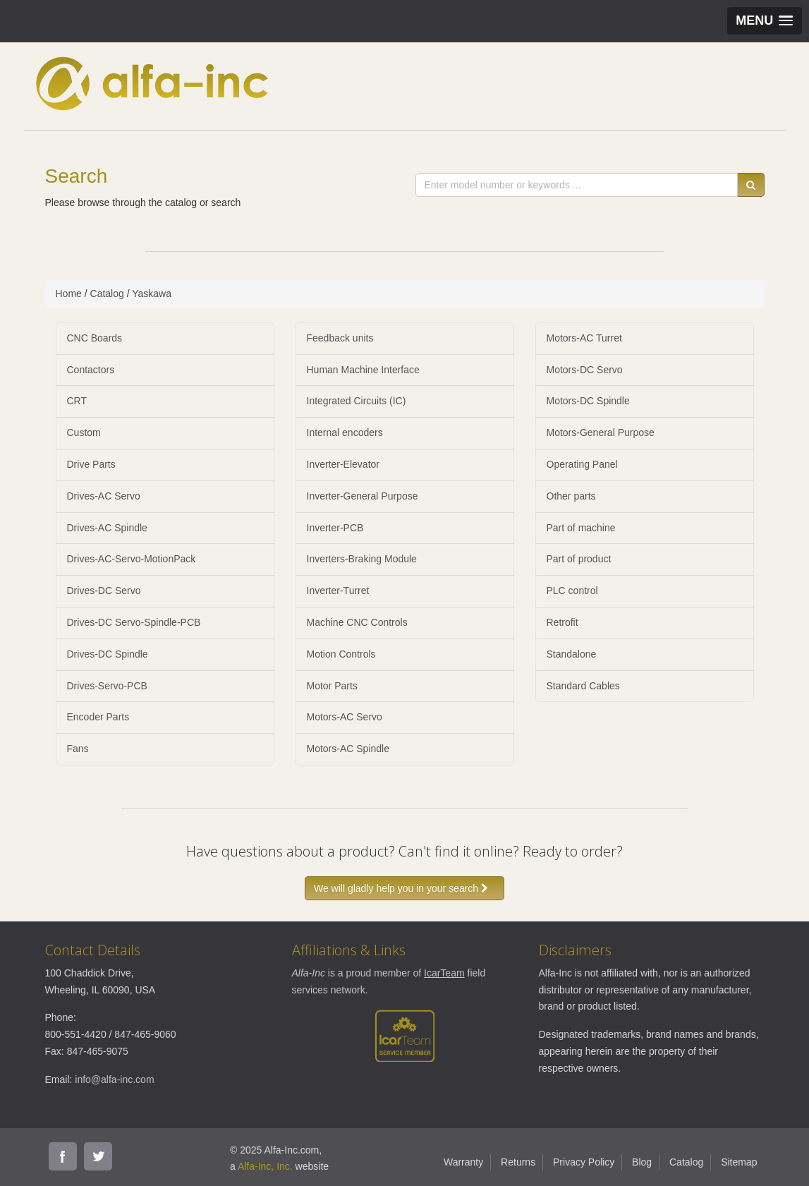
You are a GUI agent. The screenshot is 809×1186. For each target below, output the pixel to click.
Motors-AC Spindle (348, 748)
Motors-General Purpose (601, 432)
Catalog (107, 293)
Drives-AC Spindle (107, 527)
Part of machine (581, 527)
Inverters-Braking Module (362, 558)
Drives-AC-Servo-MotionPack (131, 558)
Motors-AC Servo (344, 716)
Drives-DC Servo (104, 590)
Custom (84, 432)
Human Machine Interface (363, 369)
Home (69, 293)
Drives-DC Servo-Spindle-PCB (134, 622)
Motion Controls (341, 654)
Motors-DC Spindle (588, 400)
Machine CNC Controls (357, 622)
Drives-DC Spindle (107, 654)
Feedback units (340, 338)
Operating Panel (582, 464)
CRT (77, 400)
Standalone (572, 654)
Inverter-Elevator (343, 464)
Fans (78, 748)
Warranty (463, 1162)
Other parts (571, 496)
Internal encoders (345, 432)
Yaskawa (151, 293)
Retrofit (562, 622)
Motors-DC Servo (585, 369)
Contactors (91, 369)
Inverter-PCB (335, 527)
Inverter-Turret (338, 590)
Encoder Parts (98, 716)
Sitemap (739, 1162)
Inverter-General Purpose (362, 496)
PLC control (572, 590)
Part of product (579, 558)
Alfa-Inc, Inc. (265, 1166)
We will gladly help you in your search (404, 888)
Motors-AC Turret (584, 338)
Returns (518, 1162)
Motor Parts (332, 685)
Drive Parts (91, 464)
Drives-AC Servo (103, 496)
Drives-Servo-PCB (107, 685)
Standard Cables (583, 685)
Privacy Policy (583, 1162)
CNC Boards (95, 338)
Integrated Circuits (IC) (356, 400)
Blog (642, 1162)
